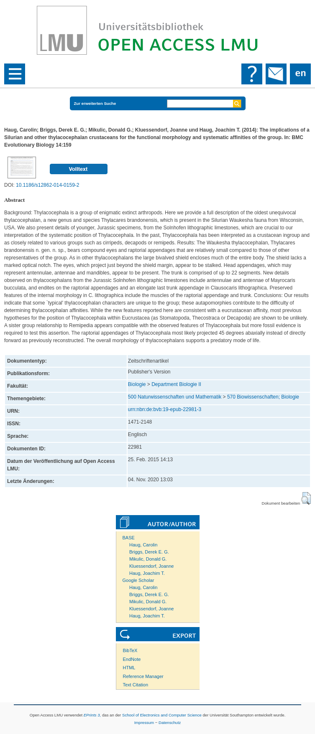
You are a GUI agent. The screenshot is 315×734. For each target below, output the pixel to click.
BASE (129, 537)
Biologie (137, 384)
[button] (306, 498)
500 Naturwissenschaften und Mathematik (174, 397)
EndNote (132, 659)
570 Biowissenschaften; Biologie (263, 397)
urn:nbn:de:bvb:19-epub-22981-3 (164, 409)
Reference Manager (143, 676)
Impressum (144, 722)
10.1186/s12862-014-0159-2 (47, 185)
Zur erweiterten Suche (95, 103)
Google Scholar (138, 580)
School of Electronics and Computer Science (162, 715)
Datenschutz (170, 722)
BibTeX (130, 650)
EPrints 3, (92, 715)
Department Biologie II (176, 384)
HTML (129, 667)
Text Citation (136, 684)
